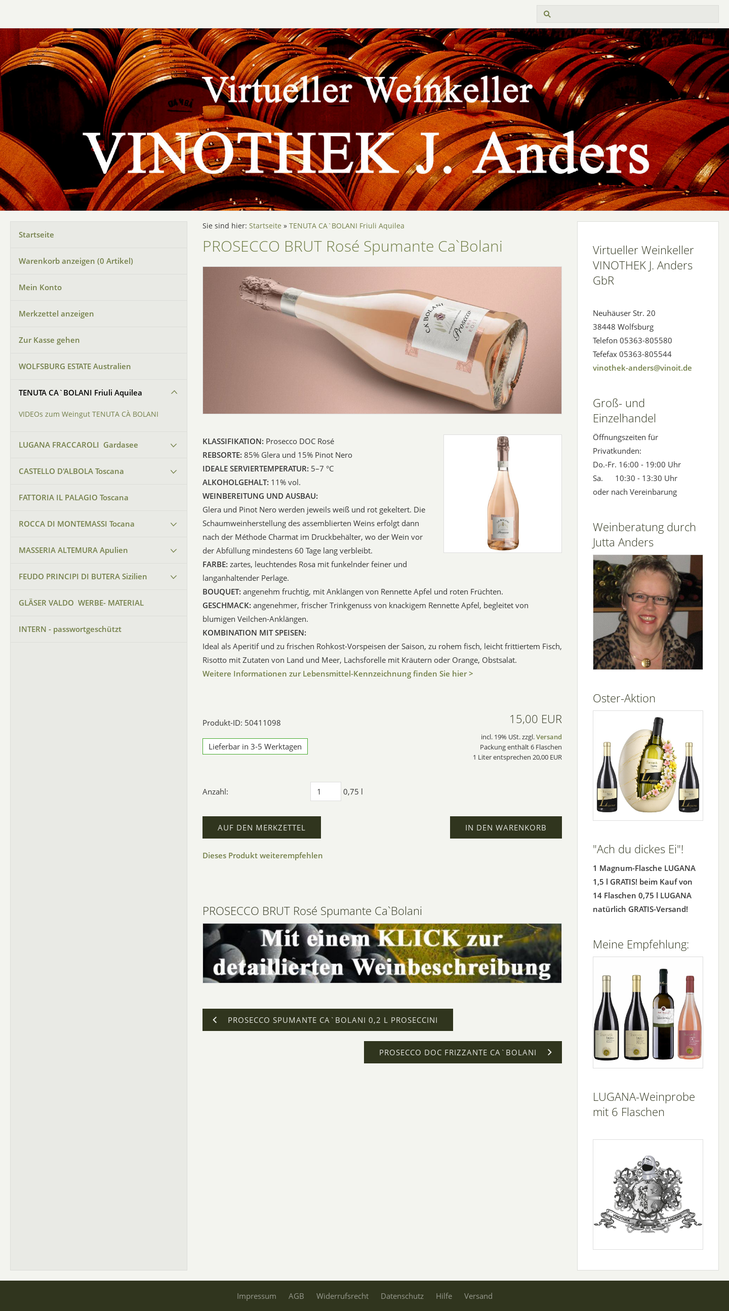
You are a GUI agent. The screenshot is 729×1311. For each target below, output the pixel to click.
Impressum (256, 1296)
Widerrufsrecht (342, 1296)
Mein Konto (40, 287)
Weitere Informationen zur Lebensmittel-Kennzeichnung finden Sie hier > (337, 673)
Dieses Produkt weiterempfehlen (262, 855)
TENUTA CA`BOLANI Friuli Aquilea (80, 392)
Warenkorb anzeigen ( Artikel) (76, 261)
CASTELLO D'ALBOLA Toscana (71, 471)
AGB (296, 1296)
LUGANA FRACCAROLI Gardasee (78, 445)
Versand (549, 737)
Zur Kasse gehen (49, 340)
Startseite (36, 234)
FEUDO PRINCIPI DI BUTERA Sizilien (83, 576)
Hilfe (444, 1296)
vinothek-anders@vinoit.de (642, 368)
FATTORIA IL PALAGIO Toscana (74, 497)
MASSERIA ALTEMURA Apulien (73, 550)
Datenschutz (402, 1296)
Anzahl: (215, 791)
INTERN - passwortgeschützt (70, 629)
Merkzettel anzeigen (56, 313)
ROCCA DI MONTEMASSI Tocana (77, 524)
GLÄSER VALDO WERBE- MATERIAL (81, 603)
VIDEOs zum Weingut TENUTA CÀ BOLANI (88, 414)
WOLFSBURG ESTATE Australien (75, 366)
